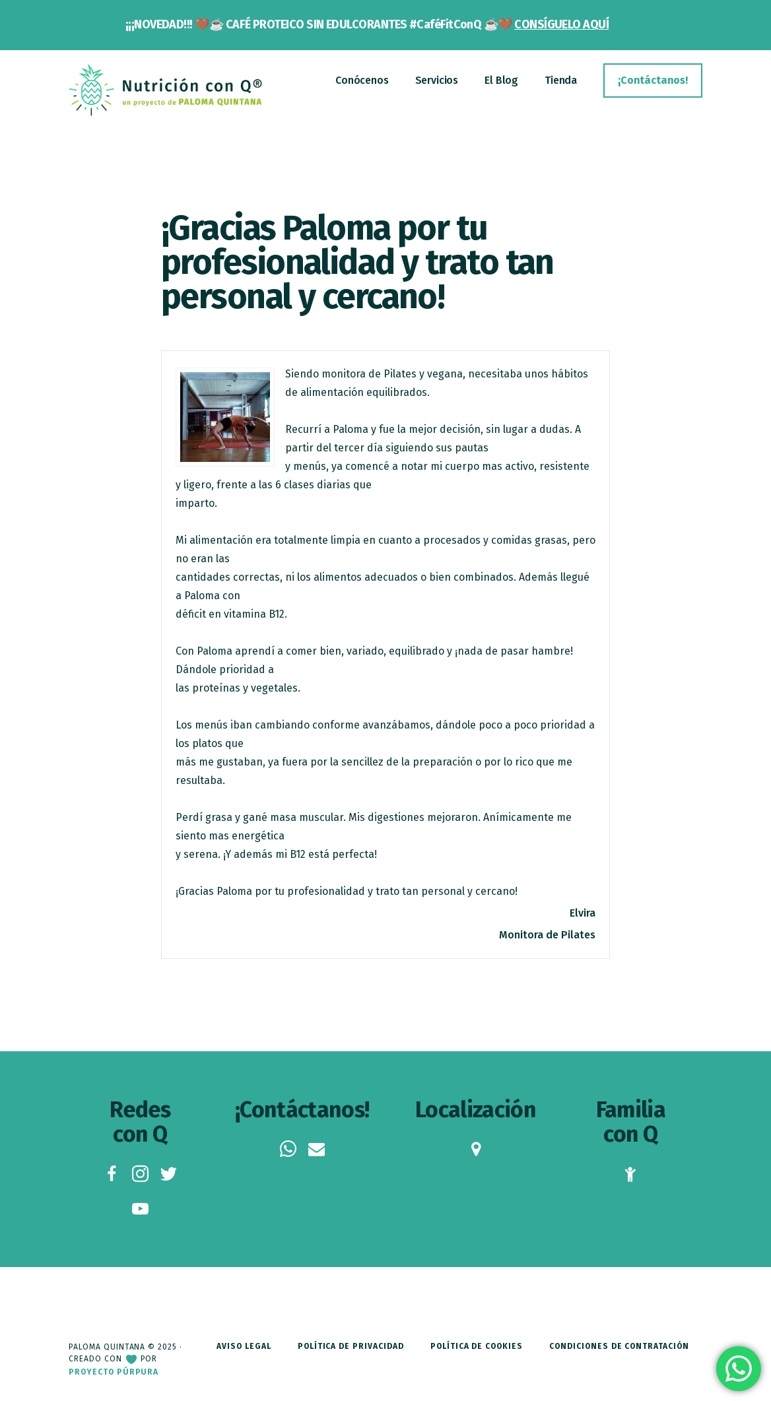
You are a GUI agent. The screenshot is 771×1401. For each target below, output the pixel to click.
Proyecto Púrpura (113, 1372)
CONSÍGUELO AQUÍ (561, 24)
